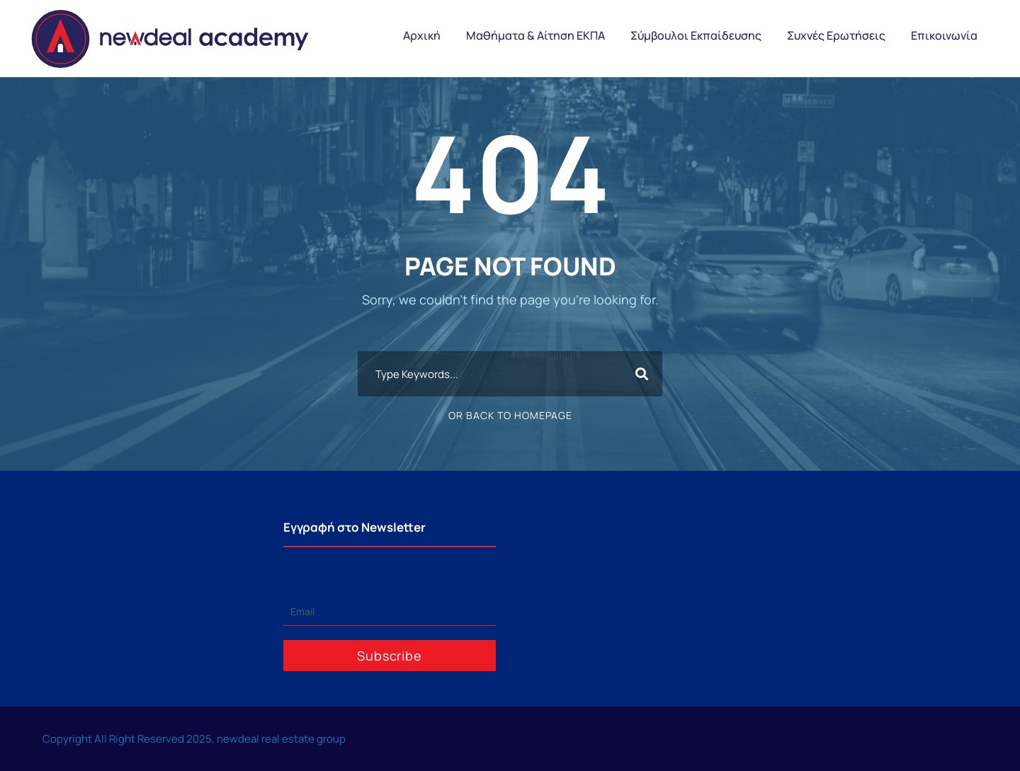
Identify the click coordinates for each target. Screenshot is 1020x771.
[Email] (389, 612)
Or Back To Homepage (510, 415)
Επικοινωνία (944, 35)
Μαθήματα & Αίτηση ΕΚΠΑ (535, 35)
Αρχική (422, 35)
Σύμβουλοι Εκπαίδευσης (695, 35)
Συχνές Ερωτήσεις (836, 35)
